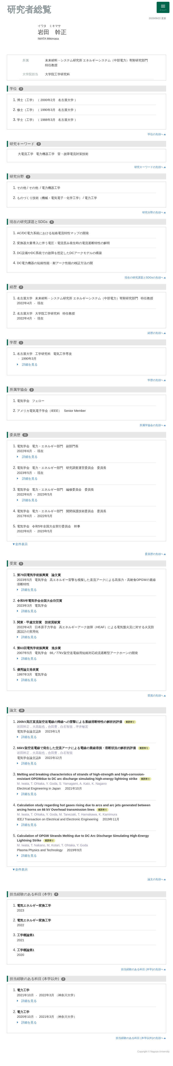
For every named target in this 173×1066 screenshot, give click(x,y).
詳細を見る (27, 364)
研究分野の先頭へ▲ (154, 212)
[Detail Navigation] (163, 7)
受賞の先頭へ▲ (157, 695)
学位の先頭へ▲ (157, 134)
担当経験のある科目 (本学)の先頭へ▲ (143, 969)
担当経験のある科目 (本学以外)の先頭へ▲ (141, 1038)
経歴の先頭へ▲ (157, 333)
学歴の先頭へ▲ (157, 380)
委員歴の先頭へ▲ (155, 554)
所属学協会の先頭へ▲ (153, 425)
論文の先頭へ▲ (157, 879)
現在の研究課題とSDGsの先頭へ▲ (145, 277)
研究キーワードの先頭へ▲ (150, 167)
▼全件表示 (20, 544)
